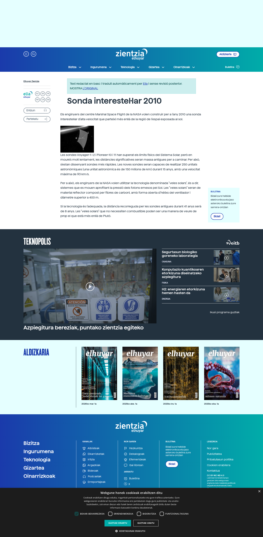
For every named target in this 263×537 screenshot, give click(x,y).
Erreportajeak (94, 482)
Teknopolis (37, 241)
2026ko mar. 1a (89, 404)
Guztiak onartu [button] (117, 523)
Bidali (217, 216)
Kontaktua (213, 470)
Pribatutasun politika (220, 459)
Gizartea (33, 468)
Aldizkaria (227, 54)
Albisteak (91, 448)
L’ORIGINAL (90, 88)
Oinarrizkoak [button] (184, 67)
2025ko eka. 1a (211, 404)
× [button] (259, 491)
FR (48, 94)
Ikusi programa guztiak (225, 312)
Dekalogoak (134, 454)
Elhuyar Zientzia (31, 81)
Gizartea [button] (157, 67)
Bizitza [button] (75, 67)
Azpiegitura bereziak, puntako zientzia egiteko (83, 327)
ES (43, 94)
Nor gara (212, 448)
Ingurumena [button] (101, 67)
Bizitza (31, 443)
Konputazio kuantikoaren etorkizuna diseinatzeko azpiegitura (183, 273)
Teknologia (36, 460)
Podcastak (92, 476)
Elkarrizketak (93, 454)
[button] (26, 53)
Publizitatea (214, 454)
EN (37, 100)
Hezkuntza (133, 448)
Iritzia (89, 459)
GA (48, 100)
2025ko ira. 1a (170, 404)
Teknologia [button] (130, 67)
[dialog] (131, 512)
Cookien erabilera (218, 465)
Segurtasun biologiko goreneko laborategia (180, 254)
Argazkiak (91, 465)
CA (43, 100)
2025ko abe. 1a (129, 404)
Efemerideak (135, 459)
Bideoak (90, 471)
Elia (145, 83)
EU (37, 94)
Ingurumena (38, 451)
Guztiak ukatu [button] (145, 523)
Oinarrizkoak (39, 476)
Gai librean (133, 465)
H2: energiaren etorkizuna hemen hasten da (183, 291)
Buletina (232, 67)
